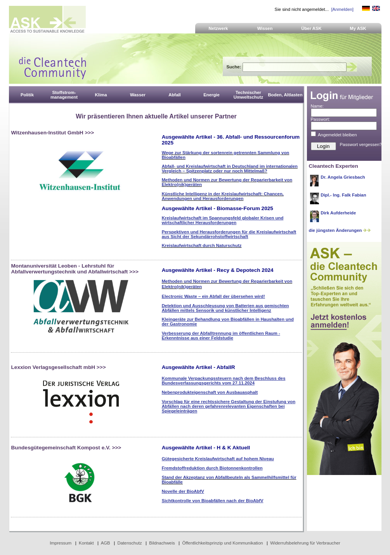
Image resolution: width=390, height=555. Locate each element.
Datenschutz (129, 543)
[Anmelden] (342, 9)
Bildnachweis (162, 543)
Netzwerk (218, 28)
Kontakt (86, 543)
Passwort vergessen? (361, 144)
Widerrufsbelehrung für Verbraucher (305, 543)
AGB (105, 543)
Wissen (265, 28)
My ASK (358, 28)
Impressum (60, 543)
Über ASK (311, 28)
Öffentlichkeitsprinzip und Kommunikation (222, 543)
